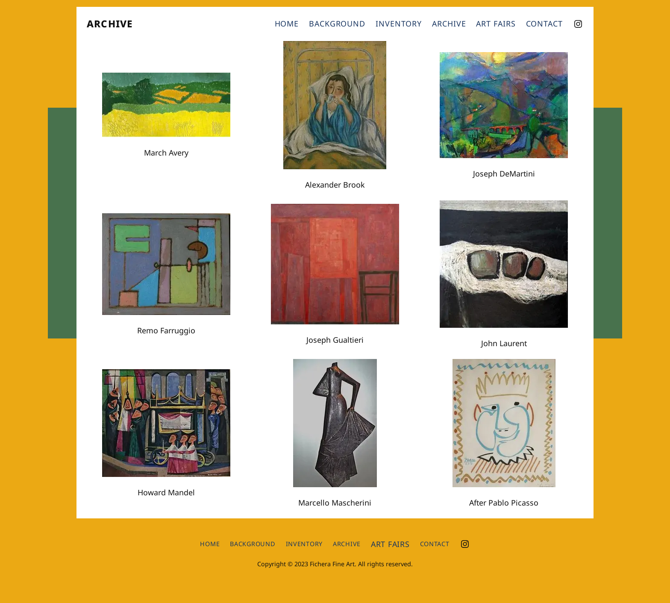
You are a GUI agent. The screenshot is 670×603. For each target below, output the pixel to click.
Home (287, 23)
